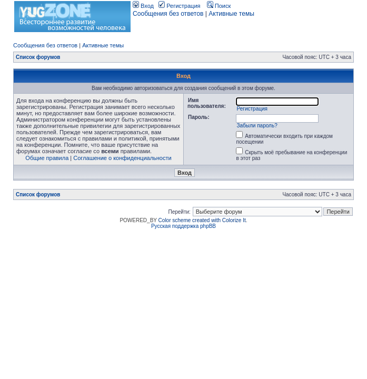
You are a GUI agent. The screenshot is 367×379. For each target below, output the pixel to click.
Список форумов (38, 57)
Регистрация (179, 6)
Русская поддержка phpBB (183, 226)
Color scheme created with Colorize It (202, 220)
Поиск (219, 6)
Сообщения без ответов (168, 13)
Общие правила (46, 158)
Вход (143, 6)
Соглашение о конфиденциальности (122, 158)
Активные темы (231, 13)
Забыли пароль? (256, 125)
